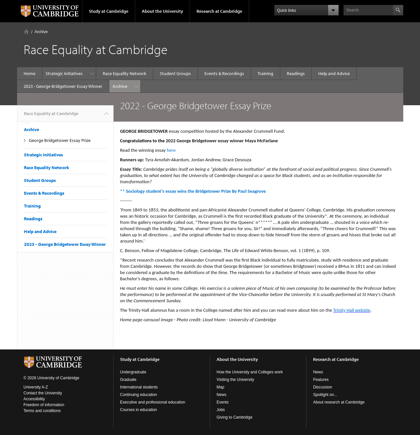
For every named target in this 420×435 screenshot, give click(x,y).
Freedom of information (44, 405)
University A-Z (36, 387)
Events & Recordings (224, 73)
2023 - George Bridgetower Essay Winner (63, 86)
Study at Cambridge (108, 11)
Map (220, 387)
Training (265, 73)
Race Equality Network (124, 73)
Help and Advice (334, 73)
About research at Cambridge (339, 402)
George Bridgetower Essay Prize (60, 140)
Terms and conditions (42, 410)
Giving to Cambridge (234, 417)
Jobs (221, 409)
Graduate (128, 379)
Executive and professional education (152, 402)
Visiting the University (235, 379)
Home (26, 31)
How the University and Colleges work (250, 372)
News (221, 394)
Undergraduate (133, 372)
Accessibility (34, 399)
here (172, 150)
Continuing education (138, 394)
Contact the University (43, 393)
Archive (41, 32)
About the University (162, 11)
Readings (296, 73)
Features (320, 379)
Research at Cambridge (219, 11)
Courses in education (138, 409)
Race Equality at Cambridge (51, 116)
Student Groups (175, 73)
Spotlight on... (325, 394)
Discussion (322, 387)
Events (223, 402)
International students (139, 387)
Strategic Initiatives (64, 73)
